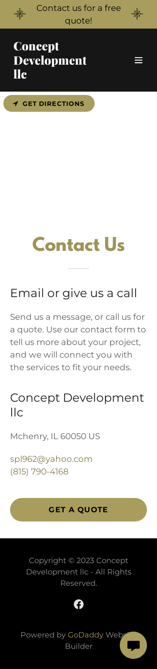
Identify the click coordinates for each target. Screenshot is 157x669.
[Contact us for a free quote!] (78, 14)
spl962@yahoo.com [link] (51, 459)
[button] (138, 60)
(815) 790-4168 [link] (39, 471)
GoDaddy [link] (85, 635)
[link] (58, 76)
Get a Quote (78, 509)
